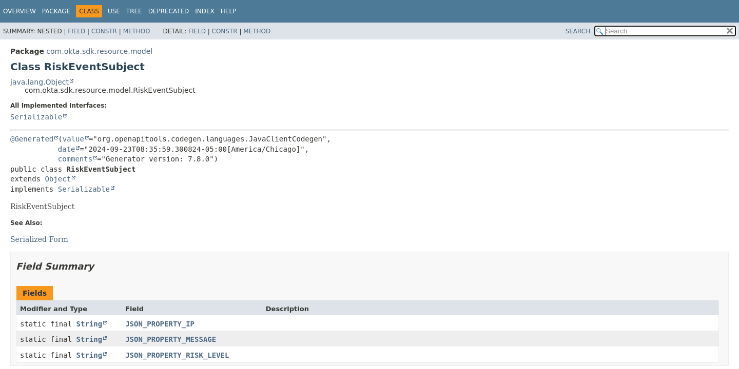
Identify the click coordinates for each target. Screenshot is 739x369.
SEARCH (578, 31)
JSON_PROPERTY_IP (160, 324)
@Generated (31, 139)
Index (205, 11)
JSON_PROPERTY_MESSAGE (170, 339)
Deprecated (168, 11)
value (73, 139)
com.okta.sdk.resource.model (99, 51)
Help (229, 11)
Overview (19, 11)
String (89, 324)
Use (114, 11)
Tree (134, 11)
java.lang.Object (39, 82)
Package (56, 11)
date (66, 149)
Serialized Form (39, 239)
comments (75, 159)
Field (76, 31)
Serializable (36, 117)
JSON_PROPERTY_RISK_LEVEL (177, 355)
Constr (104, 31)
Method (136, 31)
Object (58, 179)
